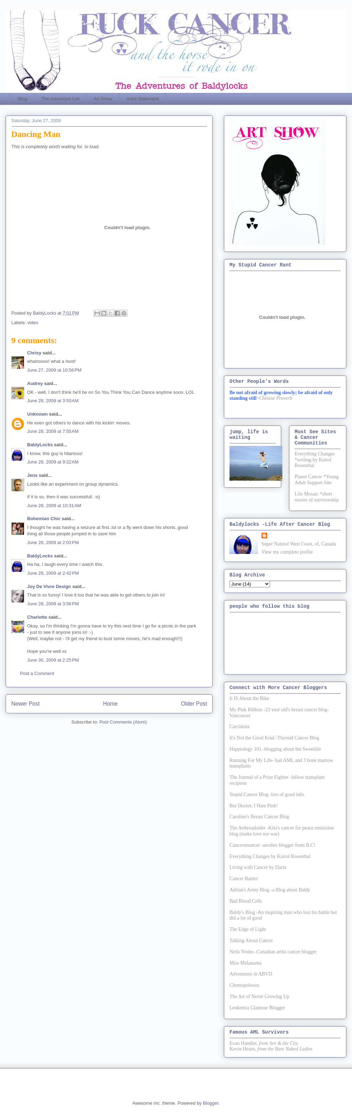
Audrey (35, 383)
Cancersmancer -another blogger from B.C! (272, 845)
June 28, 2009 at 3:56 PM (53, 603)
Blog (22, 98)
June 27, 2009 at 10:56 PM (54, 370)
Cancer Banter (244, 878)
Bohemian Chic (44, 518)
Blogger (210, 1103)
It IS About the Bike (249, 698)
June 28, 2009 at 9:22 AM (52, 462)
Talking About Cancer (251, 940)
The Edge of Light (248, 929)
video (32, 322)
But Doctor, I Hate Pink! (254, 805)
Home (110, 704)
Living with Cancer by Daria (258, 867)
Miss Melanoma (246, 963)
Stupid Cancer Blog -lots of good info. (267, 794)
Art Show (103, 98)
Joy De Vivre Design (49, 586)
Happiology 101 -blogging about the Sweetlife (275, 749)
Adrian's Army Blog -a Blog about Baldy (270, 889)
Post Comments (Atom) (123, 722)
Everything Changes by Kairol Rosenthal (270, 856)
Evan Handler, (244, 1043)
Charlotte (37, 617)
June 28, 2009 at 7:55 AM (52, 431)
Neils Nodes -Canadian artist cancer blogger (273, 951)
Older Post (194, 704)
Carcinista (240, 726)
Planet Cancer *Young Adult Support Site (317, 479)
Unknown (37, 414)
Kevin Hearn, (243, 1049)
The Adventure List (61, 98)
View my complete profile (287, 552)
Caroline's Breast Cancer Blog (259, 816)
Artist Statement (142, 98)
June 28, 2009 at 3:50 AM (52, 400)
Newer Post (25, 704)
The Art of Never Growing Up (259, 996)
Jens (32, 475)
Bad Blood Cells (246, 901)
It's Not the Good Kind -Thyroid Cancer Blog (274, 737)
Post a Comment (37, 673)
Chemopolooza (244, 985)
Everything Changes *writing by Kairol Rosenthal (315, 459)
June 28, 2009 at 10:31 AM (54, 505)
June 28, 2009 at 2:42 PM (53, 573)
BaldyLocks (40, 444)
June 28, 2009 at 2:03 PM (53, 542)
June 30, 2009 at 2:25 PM (53, 660)
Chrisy (34, 352)
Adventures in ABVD (251, 974)
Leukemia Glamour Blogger (257, 1007)
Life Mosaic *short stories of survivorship (317, 497)
